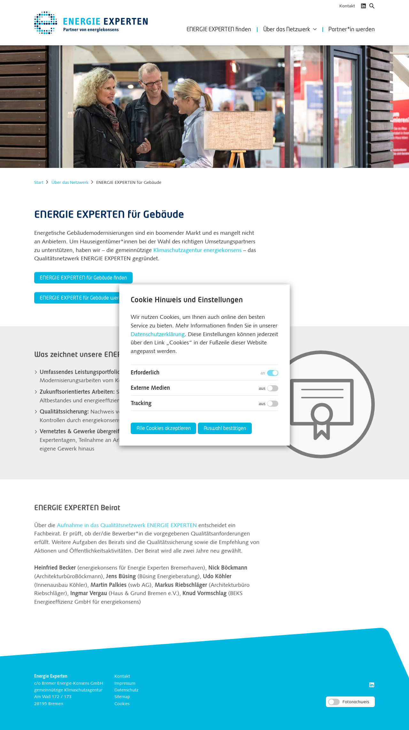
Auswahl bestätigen (225, 428)
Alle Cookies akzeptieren (163, 428)
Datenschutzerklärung (158, 334)
